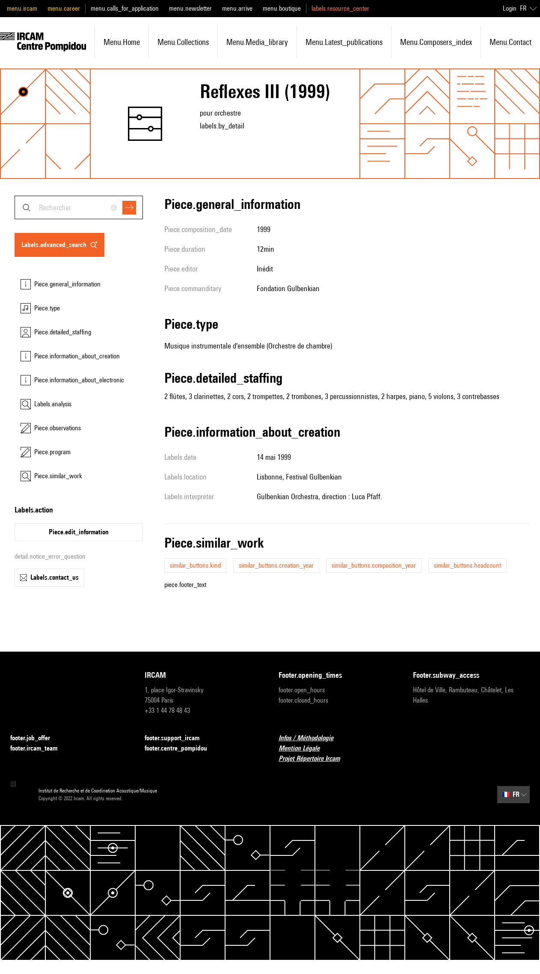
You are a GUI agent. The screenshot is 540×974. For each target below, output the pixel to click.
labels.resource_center (340, 8)
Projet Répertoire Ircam (314, 758)
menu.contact (510, 42)
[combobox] (79, 207)
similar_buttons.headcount (467, 565)
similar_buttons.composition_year (374, 565)
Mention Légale (304, 748)
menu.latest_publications (344, 42)
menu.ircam (22, 8)
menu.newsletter (190, 8)
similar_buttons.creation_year (276, 565)
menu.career (63, 8)
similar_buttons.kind (195, 565)
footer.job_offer (35, 738)
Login (509, 8)
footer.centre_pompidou (181, 748)
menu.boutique (282, 8)
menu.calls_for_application (125, 8)
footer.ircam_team (39, 748)
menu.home (122, 42)
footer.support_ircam (177, 738)
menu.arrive (237, 8)
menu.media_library (257, 42)
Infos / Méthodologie (311, 738)
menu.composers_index (436, 42)
